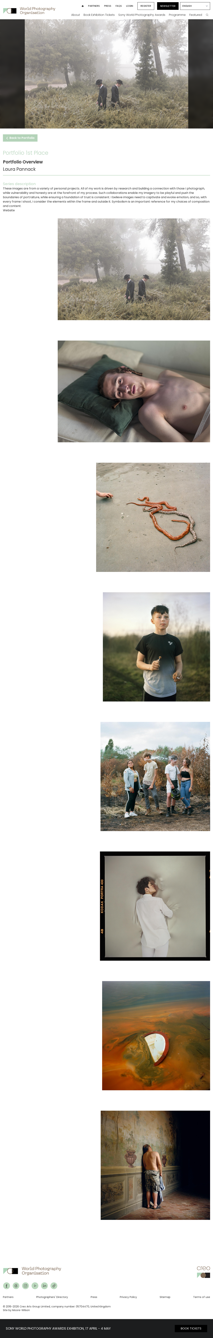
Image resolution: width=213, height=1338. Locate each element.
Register (146, 6)
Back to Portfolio (20, 138)
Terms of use (201, 1297)
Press (107, 6)
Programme (177, 15)
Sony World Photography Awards (141, 15)
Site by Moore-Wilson (16, 1310)
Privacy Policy (128, 1297)
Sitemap (165, 1297)
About (75, 15)
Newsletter (167, 6)
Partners (94, 6)
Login (129, 6)
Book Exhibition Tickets (99, 15)
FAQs (119, 6)
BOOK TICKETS (191, 1328)
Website (9, 210)
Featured (195, 15)
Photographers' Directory (52, 1297)
